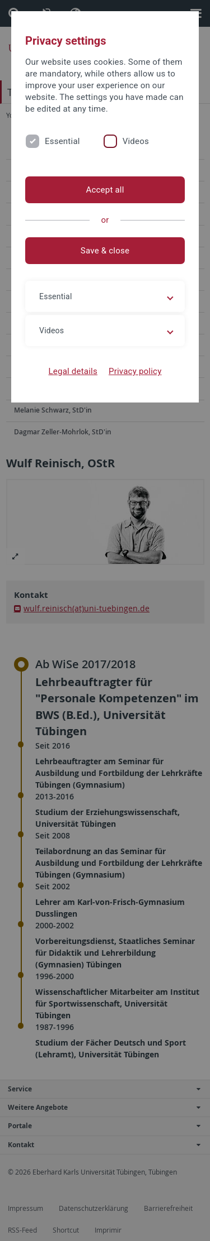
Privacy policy (135, 371)
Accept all (105, 190)
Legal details (73, 371)
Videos (136, 141)
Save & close (105, 251)
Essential (62, 141)
